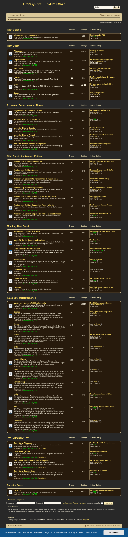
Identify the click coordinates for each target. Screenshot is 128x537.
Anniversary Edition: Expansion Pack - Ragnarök (35, 196)
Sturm (16, 335)
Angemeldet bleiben (95, 503)
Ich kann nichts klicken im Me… (101, 84)
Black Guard (42, 448)
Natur (16, 394)
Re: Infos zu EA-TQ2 (97, 35)
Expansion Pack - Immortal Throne (25, 105)
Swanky (95, 336)
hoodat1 (96, 94)
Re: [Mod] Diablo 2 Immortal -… (101, 287)
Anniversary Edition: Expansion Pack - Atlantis (34, 205)
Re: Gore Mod (95, 240)
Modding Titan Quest (18, 226)
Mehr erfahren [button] (92, 532)
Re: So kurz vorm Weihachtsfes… (102, 490)
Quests (17, 77)
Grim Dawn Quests (22, 452)
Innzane (95, 180)
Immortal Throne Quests (24, 128)
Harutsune (96, 324)
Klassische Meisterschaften (21, 298)
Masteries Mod (20, 270)
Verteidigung (19, 382)
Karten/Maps (19, 259)
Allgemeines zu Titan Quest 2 (26, 35)
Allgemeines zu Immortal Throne (28, 111)
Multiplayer (18, 68)
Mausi (95, 79)
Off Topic (18, 490)
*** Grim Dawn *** (18, 438)
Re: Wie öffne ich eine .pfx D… (101, 249)
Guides (17, 312)
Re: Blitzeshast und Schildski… (101, 334)
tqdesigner (96, 172)
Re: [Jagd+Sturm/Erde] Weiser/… (102, 312)
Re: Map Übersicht (97, 51)
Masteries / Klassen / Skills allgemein (30, 303)
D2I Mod (17, 287)
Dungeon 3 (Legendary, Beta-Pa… (102, 170)
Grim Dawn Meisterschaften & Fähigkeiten (32, 461)
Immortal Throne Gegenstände (27, 119)
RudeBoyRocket (98, 61)
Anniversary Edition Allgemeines (28, 161)
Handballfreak (28, 39)
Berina (95, 137)
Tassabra (96, 145)
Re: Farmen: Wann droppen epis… (102, 59)
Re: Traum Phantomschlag (99, 179)
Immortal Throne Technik (24, 135)
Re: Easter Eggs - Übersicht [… (101, 110)
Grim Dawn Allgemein (23, 443)
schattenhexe (97, 305)
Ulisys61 (86, 520)
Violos (95, 207)
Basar (16, 93)
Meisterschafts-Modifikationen (27, 249)
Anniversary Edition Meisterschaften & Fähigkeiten (36, 179)
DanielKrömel (97, 347)
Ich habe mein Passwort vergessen (74, 503)
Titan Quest (13, 46)
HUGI (95, 198)
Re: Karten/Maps (96, 259)
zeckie (95, 289)
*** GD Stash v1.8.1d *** (98, 471)
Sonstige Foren (15, 485)
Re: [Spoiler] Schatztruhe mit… (101, 278)
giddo (95, 112)
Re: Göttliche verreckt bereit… (101, 303)
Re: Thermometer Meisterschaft (101, 135)
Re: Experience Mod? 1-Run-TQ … (102, 231)
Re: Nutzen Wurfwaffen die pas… (102, 406)
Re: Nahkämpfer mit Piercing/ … (101, 460)
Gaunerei (18, 420)
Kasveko (96, 70)
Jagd (16, 406)
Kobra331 (96, 462)
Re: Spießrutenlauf (97, 128)
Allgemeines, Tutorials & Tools (27, 231)
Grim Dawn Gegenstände (24, 471)
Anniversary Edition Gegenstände (28, 188)
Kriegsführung (20, 359)
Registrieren (21, 500)
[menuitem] (22, 15)
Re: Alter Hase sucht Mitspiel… (101, 68)
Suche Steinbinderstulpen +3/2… (102, 144)
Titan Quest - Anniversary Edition (24, 156)
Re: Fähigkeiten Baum (98, 196)
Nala (94, 52)
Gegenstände (19, 60)
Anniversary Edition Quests (26, 170)
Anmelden (11, 500)
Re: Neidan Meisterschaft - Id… (101, 214)
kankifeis (96, 359)
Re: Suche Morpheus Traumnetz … (102, 187)
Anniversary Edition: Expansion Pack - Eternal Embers (37, 214)
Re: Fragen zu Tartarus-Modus (101, 205)
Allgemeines (19, 51)
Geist (16, 370)
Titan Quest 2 (14, 30)
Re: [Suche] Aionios (97, 93)
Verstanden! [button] (114, 533)
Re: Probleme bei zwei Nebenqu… (102, 77)
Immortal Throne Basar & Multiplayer (30, 144)
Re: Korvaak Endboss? (98, 452)
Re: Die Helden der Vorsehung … (102, 161)
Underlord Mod (20, 279)
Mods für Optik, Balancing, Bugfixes (29, 240)
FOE (35, 39)
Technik (17, 84)
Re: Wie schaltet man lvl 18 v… (101, 394)
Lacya (95, 382)
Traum (16, 324)
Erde (16, 347)
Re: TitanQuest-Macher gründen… (102, 443)
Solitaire (96, 130)
